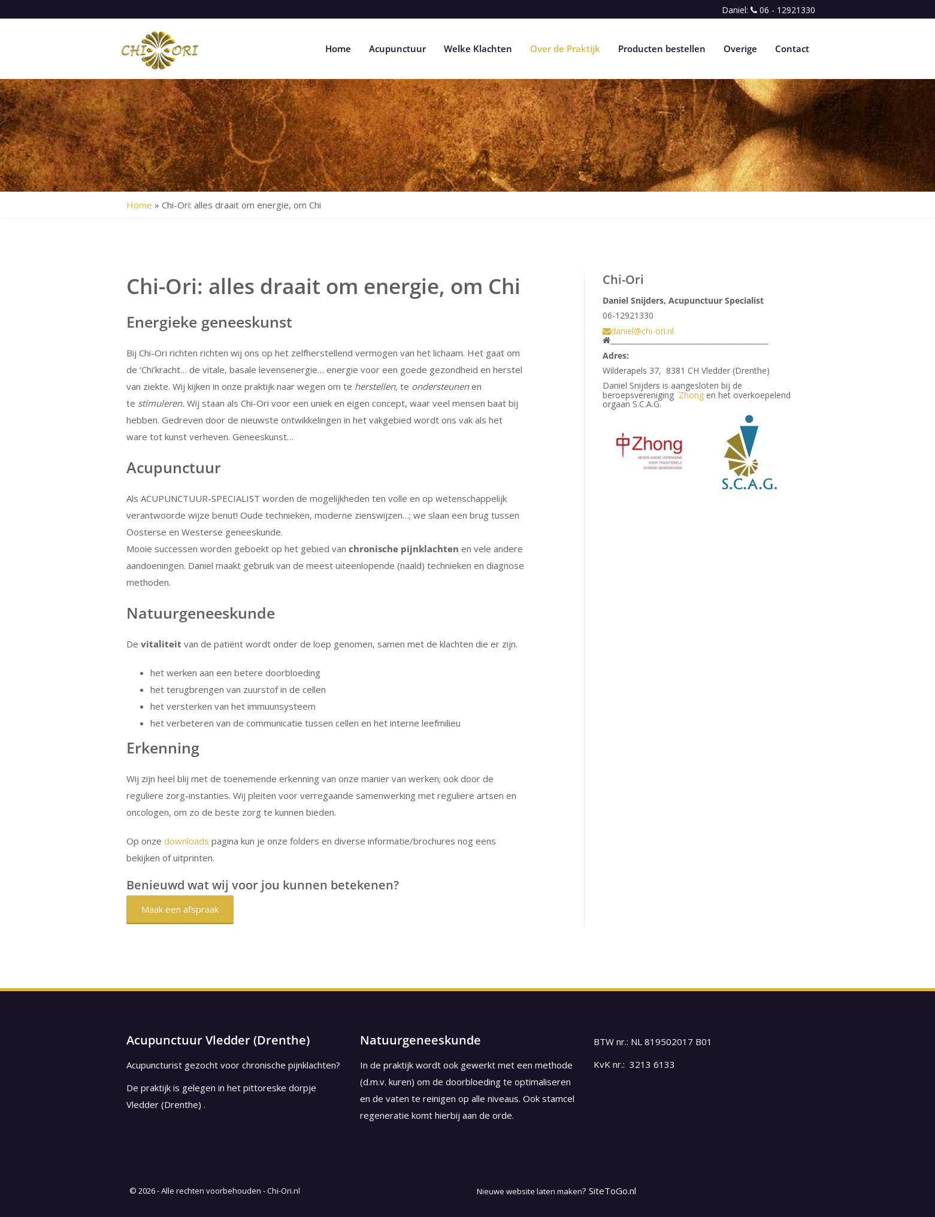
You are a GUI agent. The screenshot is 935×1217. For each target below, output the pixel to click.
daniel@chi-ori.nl (638, 331)
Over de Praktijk (565, 49)
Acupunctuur (397, 49)
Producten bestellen (662, 49)
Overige (740, 49)
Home (338, 49)
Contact (792, 49)
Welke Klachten (478, 49)
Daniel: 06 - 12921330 (768, 10)
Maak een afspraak (180, 909)
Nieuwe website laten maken (529, 1191)
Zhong (691, 395)
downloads (186, 841)
